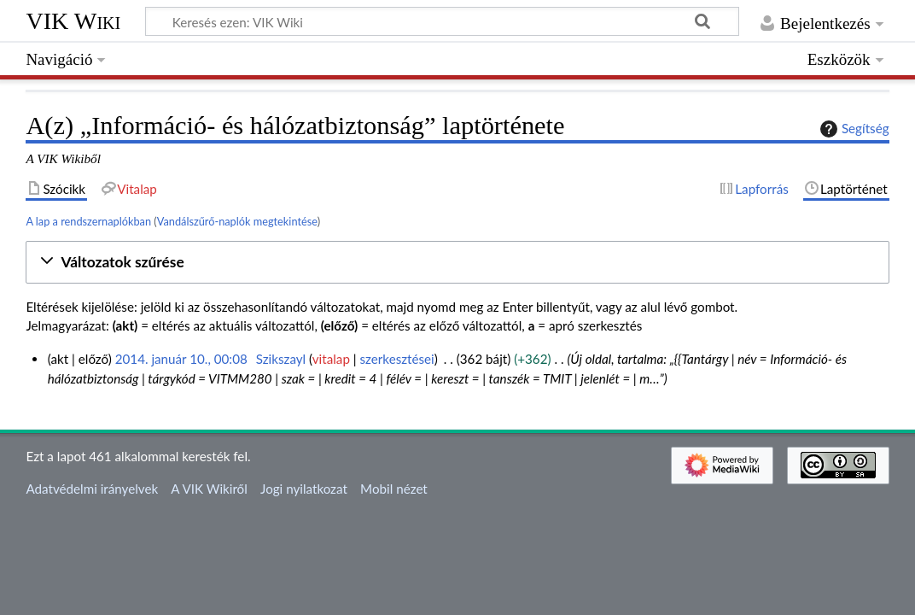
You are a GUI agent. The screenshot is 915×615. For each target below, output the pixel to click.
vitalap (331, 358)
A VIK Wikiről (209, 488)
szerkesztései (397, 358)
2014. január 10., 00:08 (181, 358)
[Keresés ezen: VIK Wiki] (442, 21)
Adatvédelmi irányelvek (92, 488)
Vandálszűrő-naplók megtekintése (237, 221)
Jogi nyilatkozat (303, 488)
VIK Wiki (73, 21)
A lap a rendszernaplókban (88, 221)
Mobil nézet (394, 488)
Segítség (852, 129)
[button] (457, 262)
